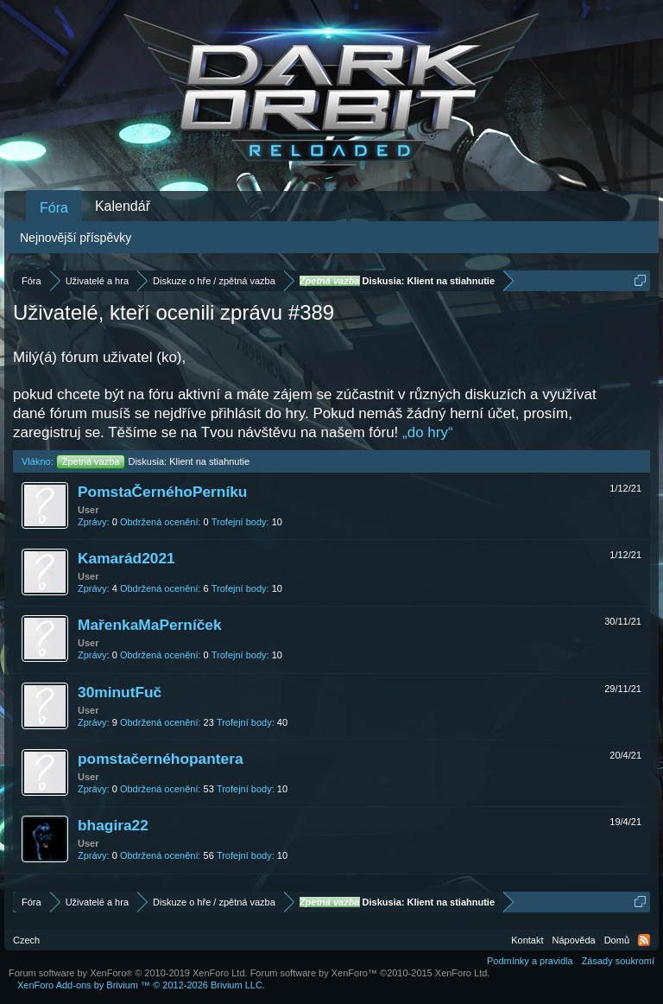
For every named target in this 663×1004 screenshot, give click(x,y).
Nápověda (574, 940)
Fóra (54, 207)
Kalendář (122, 206)
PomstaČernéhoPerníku (162, 491)
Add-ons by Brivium (141, 985)
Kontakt (527, 940)
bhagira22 (113, 825)
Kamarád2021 (126, 558)
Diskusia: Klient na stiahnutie (152, 461)
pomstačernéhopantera (160, 758)
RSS (644, 940)
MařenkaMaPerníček (150, 624)
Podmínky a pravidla (530, 961)
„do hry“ (427, 432)
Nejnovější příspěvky (75, 238)
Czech (26, 940)
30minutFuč (119, 692)
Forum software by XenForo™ (370, 973)
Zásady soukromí (618, 961)
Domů (616, 940)
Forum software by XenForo (128, 973)
